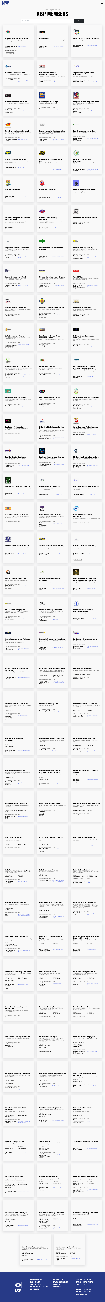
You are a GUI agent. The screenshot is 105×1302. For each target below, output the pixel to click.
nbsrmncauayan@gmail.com (92, 647)
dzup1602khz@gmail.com (24, 951)
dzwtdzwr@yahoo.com (58, 588)
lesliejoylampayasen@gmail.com (58, 812)
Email (19, 45)
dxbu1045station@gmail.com (58, 228)
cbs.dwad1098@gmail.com (58, 315)
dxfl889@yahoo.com (57, 404)
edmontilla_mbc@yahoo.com (92, 256)
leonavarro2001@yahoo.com (58, 198)
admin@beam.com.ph (23, 227)
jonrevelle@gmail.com (92, 494)
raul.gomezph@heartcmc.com (23, 256)
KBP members (34, 1289)
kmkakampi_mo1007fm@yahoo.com (24, 1088)
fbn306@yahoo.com (23, 406)
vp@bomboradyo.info (57, 647)
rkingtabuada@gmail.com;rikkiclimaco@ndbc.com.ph (58, 682)
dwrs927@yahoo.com (92, 1051)
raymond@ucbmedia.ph (58, 285)
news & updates (35, 1282)
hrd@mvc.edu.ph (91, 588)
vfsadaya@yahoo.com (57, 783)
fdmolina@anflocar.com (24, 553)
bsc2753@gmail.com (92, 882)
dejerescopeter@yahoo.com (24, 197)
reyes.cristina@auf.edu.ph (92, 82)
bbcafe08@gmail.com (23, 316)
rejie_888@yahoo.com (23, 715)
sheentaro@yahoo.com (23, 344)
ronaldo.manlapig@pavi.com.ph (58, 47)
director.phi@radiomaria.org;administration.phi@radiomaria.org (58, 881)
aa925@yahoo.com (57, 81)
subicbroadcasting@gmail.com (58, 1121)
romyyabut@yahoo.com (58, 711)
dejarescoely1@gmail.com (23, 648)
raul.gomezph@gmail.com (92, 466)
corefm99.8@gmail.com (58, 494)
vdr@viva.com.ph (56, 1187)
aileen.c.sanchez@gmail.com (24, 80)
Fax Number (89, 709)
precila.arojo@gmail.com (57, 849)
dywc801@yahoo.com (92, 406)
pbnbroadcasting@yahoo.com (92, 679)
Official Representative (11, 45)
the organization (36, 1279)
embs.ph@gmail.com (92, 346)
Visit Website (10, 53)
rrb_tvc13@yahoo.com (23, 1017)
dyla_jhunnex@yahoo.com (58, 1227)
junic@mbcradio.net (91, 553)
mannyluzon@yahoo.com (58, 554)
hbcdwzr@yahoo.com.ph (24, 494)
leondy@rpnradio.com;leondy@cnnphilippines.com (24, 915)
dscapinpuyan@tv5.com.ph (58, 1154)
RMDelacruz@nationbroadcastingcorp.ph (58, 618)
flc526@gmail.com (91, 949)
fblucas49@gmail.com (23, 139)
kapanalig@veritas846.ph (58, 950)
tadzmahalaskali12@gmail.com (92, 1120)
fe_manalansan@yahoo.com (92, 750)
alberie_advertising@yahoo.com (92, 1225)
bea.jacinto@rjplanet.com (92, 984)
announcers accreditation (39, 1286)
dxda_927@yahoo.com (92, 45)
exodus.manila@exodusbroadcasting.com (24, 375)
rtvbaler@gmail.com (57, 109)
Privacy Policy (57, 1279)
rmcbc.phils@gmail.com (92, 845)
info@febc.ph (90, 376)
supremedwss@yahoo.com (24, 1153)
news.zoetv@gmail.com (75, 1258)
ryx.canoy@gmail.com (57, 523)
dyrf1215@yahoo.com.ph (41, 1259)
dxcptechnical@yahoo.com (92, 1086)
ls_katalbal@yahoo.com (92, 223)
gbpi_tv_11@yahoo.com (92, 434)
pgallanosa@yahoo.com (58, 464)
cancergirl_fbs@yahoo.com (58, 375)
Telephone (7, 709)
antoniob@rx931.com (23, 110)
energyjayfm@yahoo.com (92, 1190)
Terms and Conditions (60, 1282)
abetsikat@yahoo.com (23, 618)
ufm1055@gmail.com (23, 1044)
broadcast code (35, 1284)
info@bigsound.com (23, 1225)
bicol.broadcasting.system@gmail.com (24, 168)
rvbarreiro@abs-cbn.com (22, 47)
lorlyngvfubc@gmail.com (58, 437)
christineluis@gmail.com (92, 316)
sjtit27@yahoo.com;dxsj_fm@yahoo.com (24, 1122)
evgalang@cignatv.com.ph (92, 286)
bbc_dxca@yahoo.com (92, 110)
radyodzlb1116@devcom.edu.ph (93, 913)
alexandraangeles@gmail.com (24, 586)
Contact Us (56, 1284)
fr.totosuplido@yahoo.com (58, 257)
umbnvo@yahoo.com (23, 1191)
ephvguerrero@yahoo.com (92, 619)
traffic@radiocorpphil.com (58, 140)
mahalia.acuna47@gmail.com (58, 917)
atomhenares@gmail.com (92, 815)
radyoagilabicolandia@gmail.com (24, 751)
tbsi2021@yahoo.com (92, 1148)
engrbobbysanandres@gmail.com (92, 170)
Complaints (56, 1286)
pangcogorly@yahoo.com (92, 715)
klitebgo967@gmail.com (92, 138)
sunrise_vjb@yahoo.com (92, 779)
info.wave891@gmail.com (58, 170)
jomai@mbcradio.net (57, 750)
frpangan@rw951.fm (23, 984)
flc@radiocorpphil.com (23, 881)
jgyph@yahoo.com (23, 816)
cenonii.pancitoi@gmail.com (58, 345)
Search (79, 21)
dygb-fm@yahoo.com (23, 465)
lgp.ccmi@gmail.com (23, 285)
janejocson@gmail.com (58, 1085)
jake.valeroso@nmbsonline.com (24, 678)
